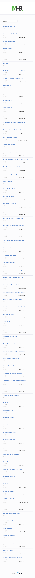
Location (10, 21)
